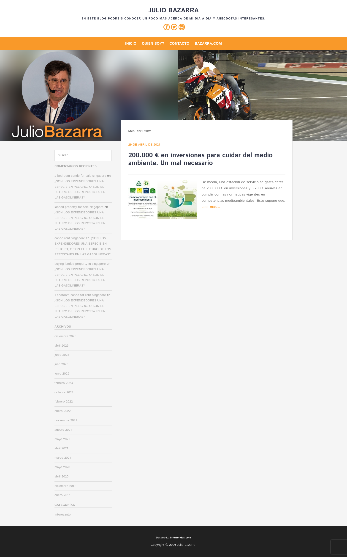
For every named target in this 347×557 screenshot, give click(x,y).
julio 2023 (61, 364)
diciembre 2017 (65, 486)
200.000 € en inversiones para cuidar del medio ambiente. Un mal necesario (200, 159)
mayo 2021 (62, 439)
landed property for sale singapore (78, 207)
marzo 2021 (62, 457)
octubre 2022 (63, 392)
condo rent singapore (69, 238)
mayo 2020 (62, 467)
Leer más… (210, 207)
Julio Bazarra (173, 10)
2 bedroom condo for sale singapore (80, 176)
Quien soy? (153, 43)
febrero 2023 (63, 383)
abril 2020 (61, 476)
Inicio (130, 43)
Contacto (179, 43)
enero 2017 (62, 495)
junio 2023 (61, 373)
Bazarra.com (208, 43)
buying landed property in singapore (80, 264)
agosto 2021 (63, 429)
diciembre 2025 (65, 336)
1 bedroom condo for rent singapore (80, 295)
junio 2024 (61, 355)
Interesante (62, 514)
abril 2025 (61, 345)
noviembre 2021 (65, 420)
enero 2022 (62, 411)
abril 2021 (61, 448)
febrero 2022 (63, 401)
